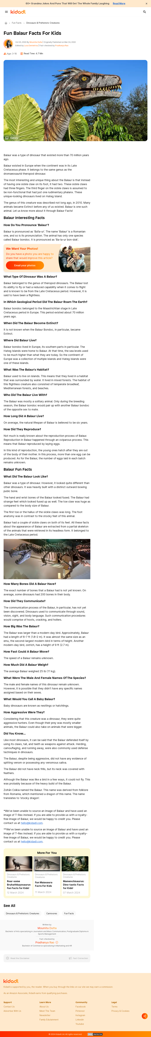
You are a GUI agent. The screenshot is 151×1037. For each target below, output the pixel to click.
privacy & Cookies (120, 1011)
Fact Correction (80, 958)
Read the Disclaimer (20, 958)
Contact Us (9, 1006)
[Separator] (145, 1016)
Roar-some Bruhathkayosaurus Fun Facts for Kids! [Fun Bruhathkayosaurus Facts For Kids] (19, 885)
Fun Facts (16, 23)
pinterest (80, 1011)
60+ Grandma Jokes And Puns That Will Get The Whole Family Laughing (67, 3)
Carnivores (51, 913)
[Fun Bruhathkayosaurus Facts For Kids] (19, 863)
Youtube (80, 1024)
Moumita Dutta (36, 42)
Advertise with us (12, 1011)
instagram (80, 1015)
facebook (81, 1006)
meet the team (47, 1011)
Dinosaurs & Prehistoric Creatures (18, 875)
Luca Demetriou (31, 45)
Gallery (14, 137)
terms (114, 1006)
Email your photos (24, 265)
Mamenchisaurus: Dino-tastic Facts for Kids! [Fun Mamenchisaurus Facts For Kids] (73, 885)
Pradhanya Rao (62, 45)
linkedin (80, 1019)
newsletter (45, 1015)
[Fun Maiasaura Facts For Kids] (47, 863)
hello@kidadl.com (32, 823)
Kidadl (6, 22)
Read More (119, 3)
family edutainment (49, 1019)
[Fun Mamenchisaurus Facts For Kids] (75, 863)
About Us (44, 1006)
